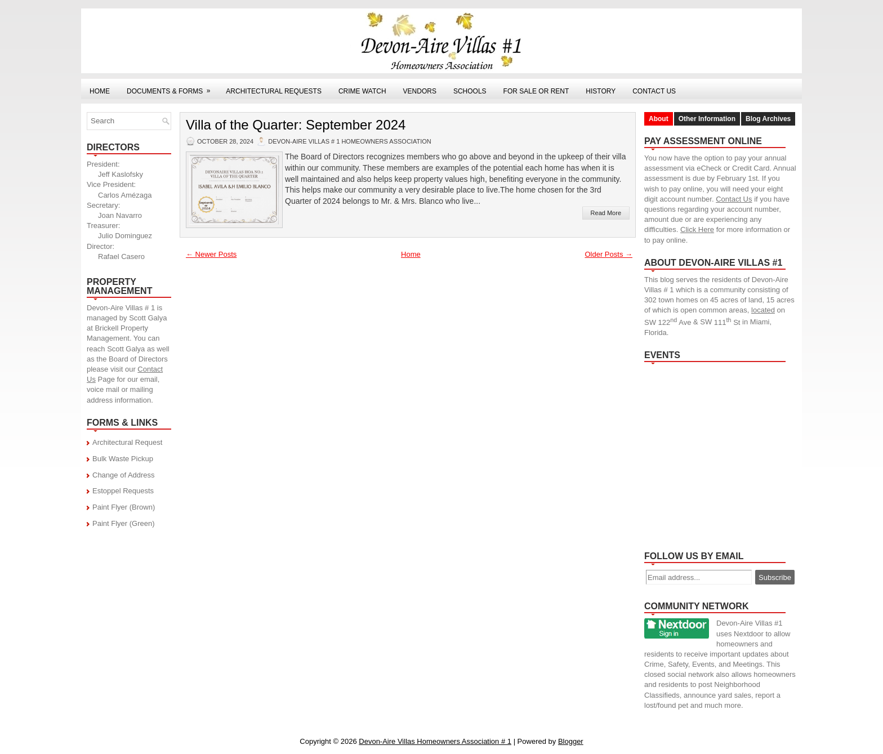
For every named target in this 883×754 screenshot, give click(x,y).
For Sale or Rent (536, 91)
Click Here (697, 229)
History (601, 91)
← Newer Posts (211, 254)
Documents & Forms (172, 87)
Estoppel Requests (123, 491)
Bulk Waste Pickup (122, 458)
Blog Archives (768, 119)
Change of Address (123, 475)
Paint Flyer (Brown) (123, 507)
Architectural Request (127, 442)
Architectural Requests (274, 91)
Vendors (419, 91)
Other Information (707, 119)
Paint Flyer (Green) (123, 523)
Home (100, 91)
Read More (606, 212)
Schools (470, 91)
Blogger (570, 741)
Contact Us (654, 91)
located (763, 310)
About (658, 119)
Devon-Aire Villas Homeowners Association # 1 (435, 741)
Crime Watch (362, 91)
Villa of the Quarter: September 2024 (295, 125)
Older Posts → (608, 254)
